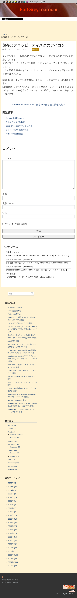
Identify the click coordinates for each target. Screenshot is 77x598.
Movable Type (70, 594)
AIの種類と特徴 (13, 341)
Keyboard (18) (15, 447)
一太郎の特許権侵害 (14, 134)
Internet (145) (12, 450)
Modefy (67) (14, 456)
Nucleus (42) (14, 438)
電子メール (7, 203)
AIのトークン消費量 (15, 307)
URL (4, 213)
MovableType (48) (16, 434)
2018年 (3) (12, 512)
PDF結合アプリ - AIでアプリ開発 (20, 323)
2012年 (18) (12, 533)
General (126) (12, 441)
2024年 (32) (12, 490)
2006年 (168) (13, 555)
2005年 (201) (13, 559)
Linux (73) (11, 459)
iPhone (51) (12, 428)
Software (35, 49)
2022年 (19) (12, 497)
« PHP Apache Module (23, 104)
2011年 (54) (12, 537)
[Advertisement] (38, 28)
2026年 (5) (12, 483)
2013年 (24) (12, 530)
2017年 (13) (12, 515)
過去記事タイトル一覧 (10, 579)
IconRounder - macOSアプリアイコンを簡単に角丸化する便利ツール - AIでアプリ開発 (22, 358)
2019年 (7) (12, 508)
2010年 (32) (12, 540)
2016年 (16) (12, 519)
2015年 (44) (12, 523)
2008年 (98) (12, 548)
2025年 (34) (12, 487)
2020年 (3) (12, 505)
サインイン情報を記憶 (16, 223)
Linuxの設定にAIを (14, 311)
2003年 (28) (12, 566)
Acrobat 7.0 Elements (15, 118)
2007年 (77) (12, 551)
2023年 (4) (12, 494)
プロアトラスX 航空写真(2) (17, 130)
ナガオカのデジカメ (15, 314)
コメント (6, 158)
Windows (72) (12, 469)
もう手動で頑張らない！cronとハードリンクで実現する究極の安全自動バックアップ (22, 329)
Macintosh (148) (13, 463)
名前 (4, 194)
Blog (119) (11, 432)
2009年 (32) (12, 544)
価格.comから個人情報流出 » (50, 104)
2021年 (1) (12, 501)
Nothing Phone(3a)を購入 (17, 400)
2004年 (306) (13, 562)
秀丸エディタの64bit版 (15, 122)
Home (3, 34)
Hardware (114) (13, 444)
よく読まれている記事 (10, 582)
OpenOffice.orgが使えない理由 (19, 126)
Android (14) (12, 425)
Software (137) (13, 466)
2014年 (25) (12, 526)
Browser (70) (14, 453)
